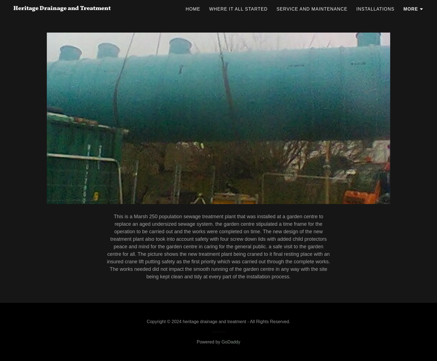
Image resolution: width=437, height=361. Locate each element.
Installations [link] (375, 9)
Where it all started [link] (238, 9)
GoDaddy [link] (231, 342)
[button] (413, 9)
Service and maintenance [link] (311, 9)
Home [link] (193, 9)
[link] (62, 8)
